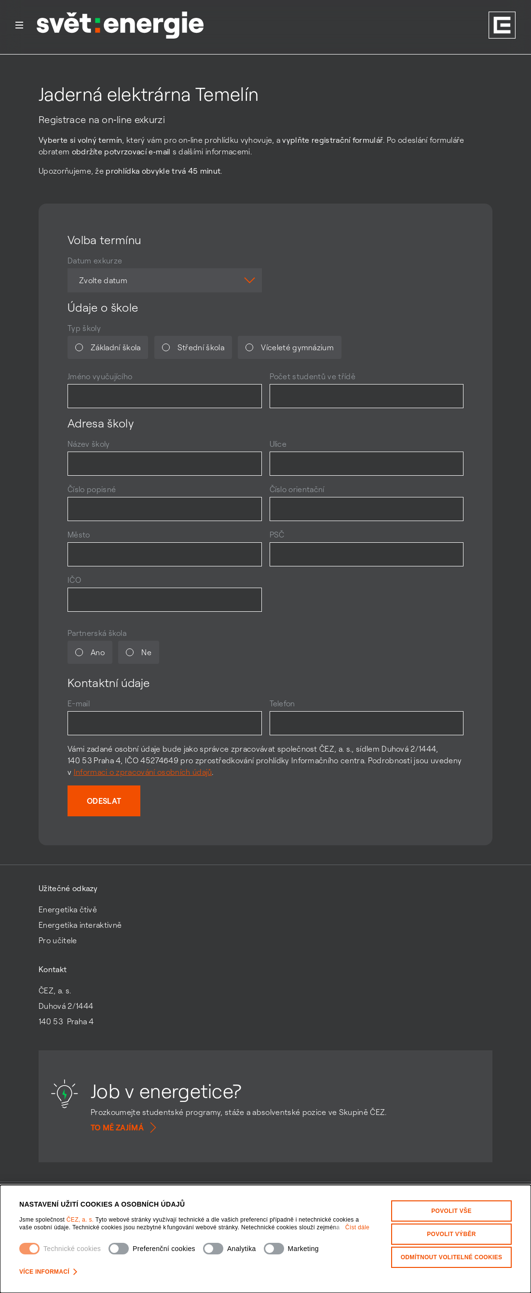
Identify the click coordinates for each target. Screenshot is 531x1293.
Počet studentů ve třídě (312, 376)
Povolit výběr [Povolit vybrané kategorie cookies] (451, 1234)
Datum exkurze (95, 260)
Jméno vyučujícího (100, 376)
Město (79, 534)
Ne (138, 652)
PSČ (277, 534)
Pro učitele (58, 940)
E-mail (79, 703)
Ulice (278, 444)
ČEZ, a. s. (81, 1219)
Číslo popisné (92, 489)
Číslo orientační (297, 489)
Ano (90, 652)
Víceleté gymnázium (289, 347)
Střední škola (193, 347)
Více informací (48, 1271)
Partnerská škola (97, 633)
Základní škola (107, 347)
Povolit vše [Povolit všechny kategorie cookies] (451, 1211)
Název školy (89, 444)
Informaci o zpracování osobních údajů (143, 772)
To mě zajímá (125, 1127)
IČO (74, 580)
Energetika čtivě (68, 909)
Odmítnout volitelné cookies (452, 1257)
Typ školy (84, 328)
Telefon (282, 703)
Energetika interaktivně (80, 925)
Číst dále (357, 1227)
